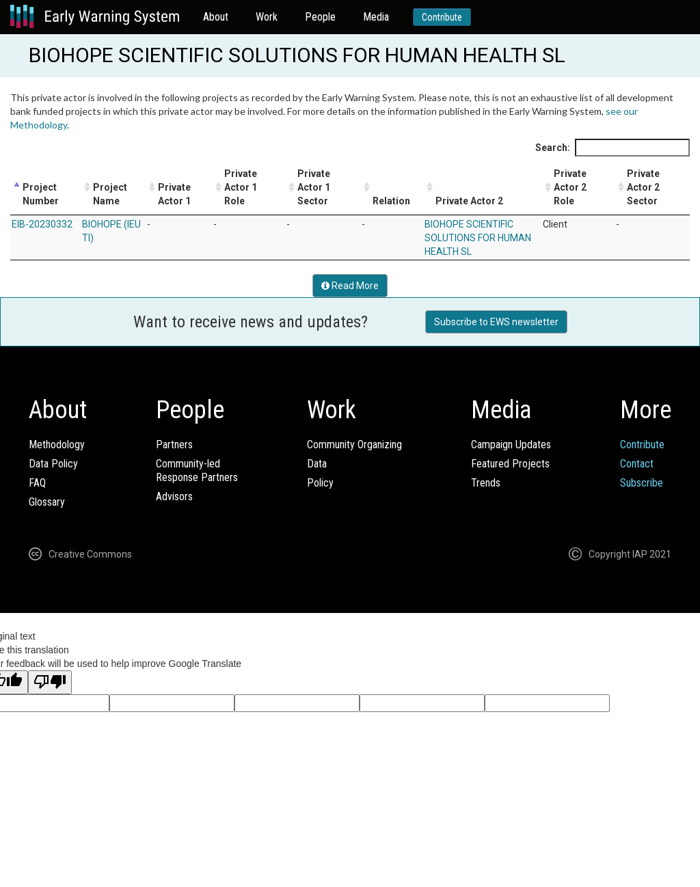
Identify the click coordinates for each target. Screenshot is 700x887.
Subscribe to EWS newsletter (496, 321)
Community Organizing (354, 444)
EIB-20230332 (42, 224)
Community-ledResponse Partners (197, 470)
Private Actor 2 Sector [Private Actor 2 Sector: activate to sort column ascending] (643, 187)
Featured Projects (510, 463)
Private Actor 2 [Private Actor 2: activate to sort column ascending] (469, 200)
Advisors (174, 496)
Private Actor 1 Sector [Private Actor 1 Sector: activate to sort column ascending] (313, 187)
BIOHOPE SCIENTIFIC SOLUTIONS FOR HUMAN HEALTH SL (478, 238)
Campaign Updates (511, 444)
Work (267, 16)
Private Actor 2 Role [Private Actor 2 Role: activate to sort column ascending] (570, 187)
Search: (612, 147)
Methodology (57, 444)
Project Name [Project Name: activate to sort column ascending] (110, 194)
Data (317, 463)
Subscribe (641, 482)
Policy (320, 482)
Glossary (47, 501)
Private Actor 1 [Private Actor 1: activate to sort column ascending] (174, 194)
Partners (174, 444)
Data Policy (53, 463)
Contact (637, 463)
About (215, 16)
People (320, 16)
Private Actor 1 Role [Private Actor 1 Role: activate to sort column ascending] (240, 187)
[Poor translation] (50, 682)
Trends (485, 482)
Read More (350, 285)
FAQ (37, 482)
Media (376, 16)
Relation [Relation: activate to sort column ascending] (391, 200)
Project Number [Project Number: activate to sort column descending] (41, 194)
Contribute (442, 17)
